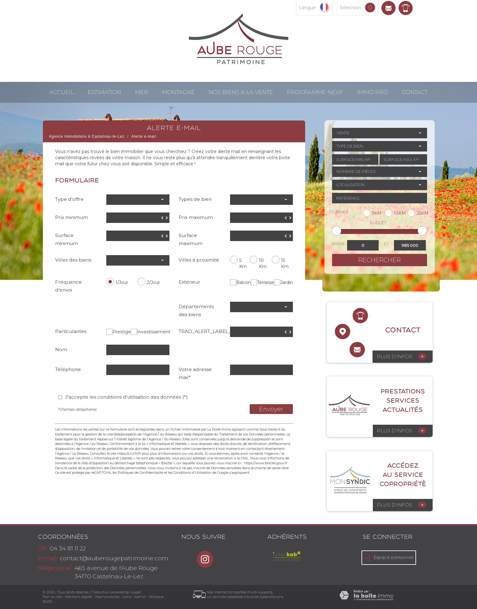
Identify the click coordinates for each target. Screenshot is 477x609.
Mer (141, 92)
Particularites (70, 331)
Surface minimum (66, 239)
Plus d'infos (401, 356)
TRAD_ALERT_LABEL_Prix (202, 331)
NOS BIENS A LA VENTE (241, 92)
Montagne (178, 92)
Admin (140, 597)
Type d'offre (69, 199)
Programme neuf (315, 92)
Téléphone (68, 369)
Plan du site (52, 597)
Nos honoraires (107, 597)
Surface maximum (191, 239)
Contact (415, 92)
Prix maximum (196, 217)
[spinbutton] (137, 218)
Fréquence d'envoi (68, 286)
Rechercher (379, 260)
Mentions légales (78, 597)
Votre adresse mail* (195, 373)
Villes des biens (73, 260)
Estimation (104, 92)
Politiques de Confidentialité (140, 472)
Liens (127, 597)
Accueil (61, 92)
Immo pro (372, 92)
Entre (338, 243)
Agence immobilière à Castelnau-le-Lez (86, 136)
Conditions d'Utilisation (192, 472)
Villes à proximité (199, 260)
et (386, 243)
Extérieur (189, 282)
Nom (61, 349)
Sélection (350, 7)
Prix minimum (71, 217)
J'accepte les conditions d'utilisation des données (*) (126, 397)
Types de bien (195, 199)
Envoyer (271, 409)
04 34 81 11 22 (68, 548)
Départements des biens (196, 310)
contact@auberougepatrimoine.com (114, 558)
